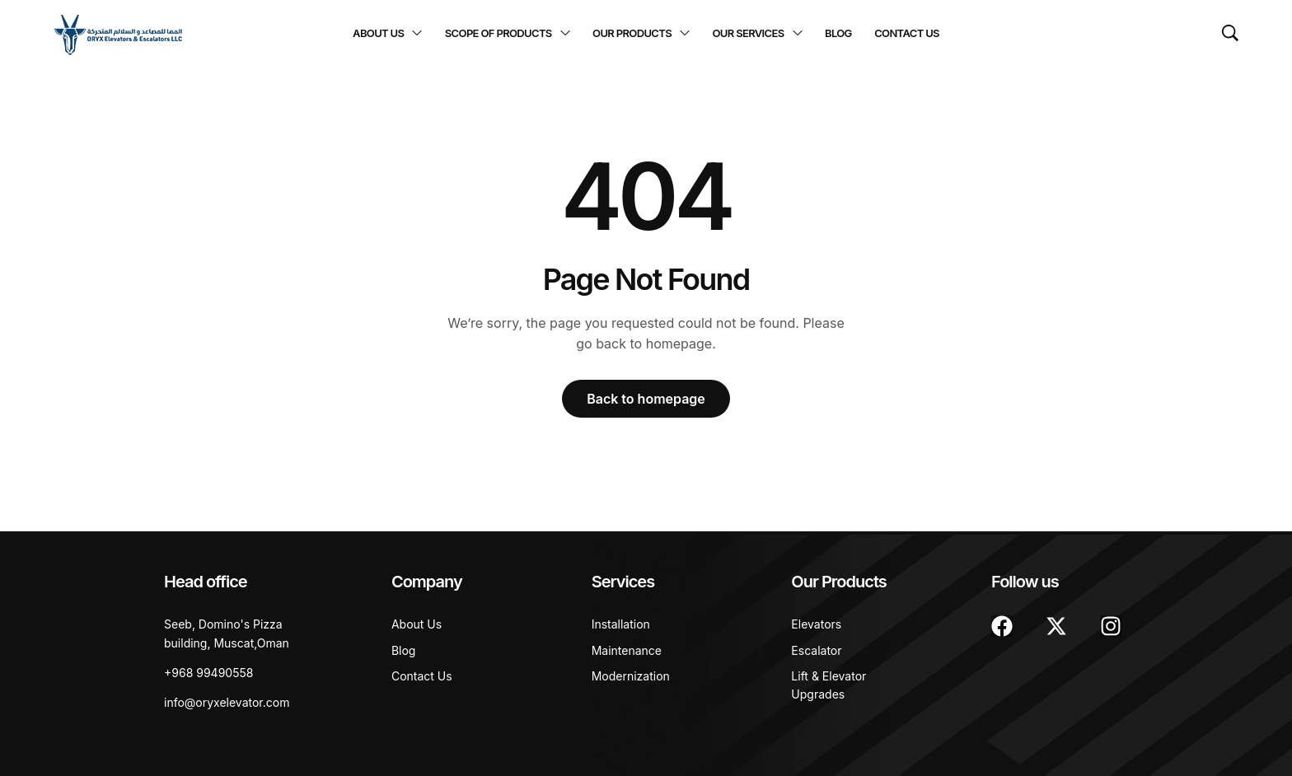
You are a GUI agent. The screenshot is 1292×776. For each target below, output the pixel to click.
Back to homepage (646, 398)
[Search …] (1230, 33)
